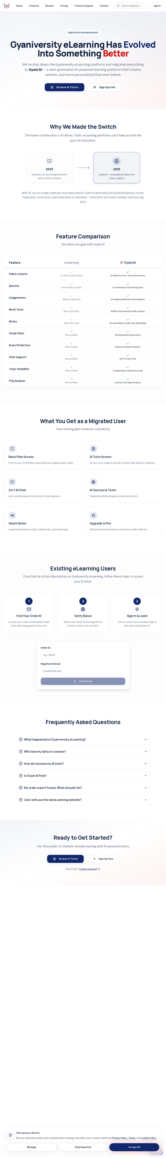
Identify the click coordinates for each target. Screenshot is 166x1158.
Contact (104, 6)
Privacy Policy (119, 1138)
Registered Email (50, 664)
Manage (31, 1147)
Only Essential (83, 1147)
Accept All (134, 1147)
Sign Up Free (104, 87)
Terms (131, 1138)
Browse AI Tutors (64, 87)
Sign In (157, 6)
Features (34, 6)
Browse (50, 6)
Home (19, 6)
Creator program (83, 6)
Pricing (64, 6)
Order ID (45, 648)
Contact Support (89, 869)
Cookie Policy (148, 1138)
